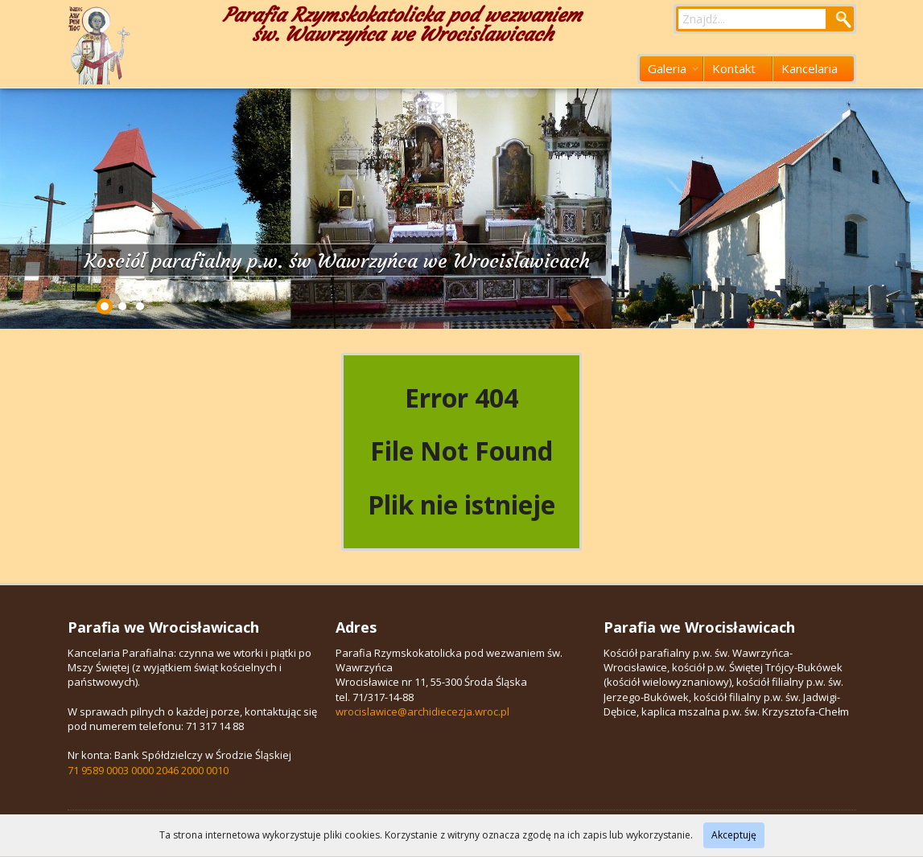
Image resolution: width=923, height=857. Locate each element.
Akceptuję (733, 835)
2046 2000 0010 (192, 770)
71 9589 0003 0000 (111, 770)
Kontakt (734, 68)
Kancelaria (809, 68)
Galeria (673, 68)
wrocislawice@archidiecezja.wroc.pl (422, 711)
